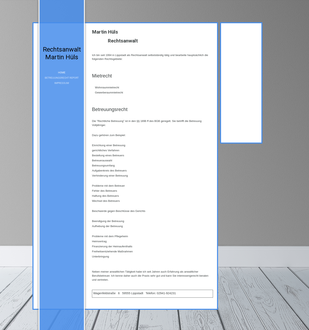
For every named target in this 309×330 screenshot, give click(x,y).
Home (61, 72)
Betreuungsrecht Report (62, 77)
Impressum (61, 83)
